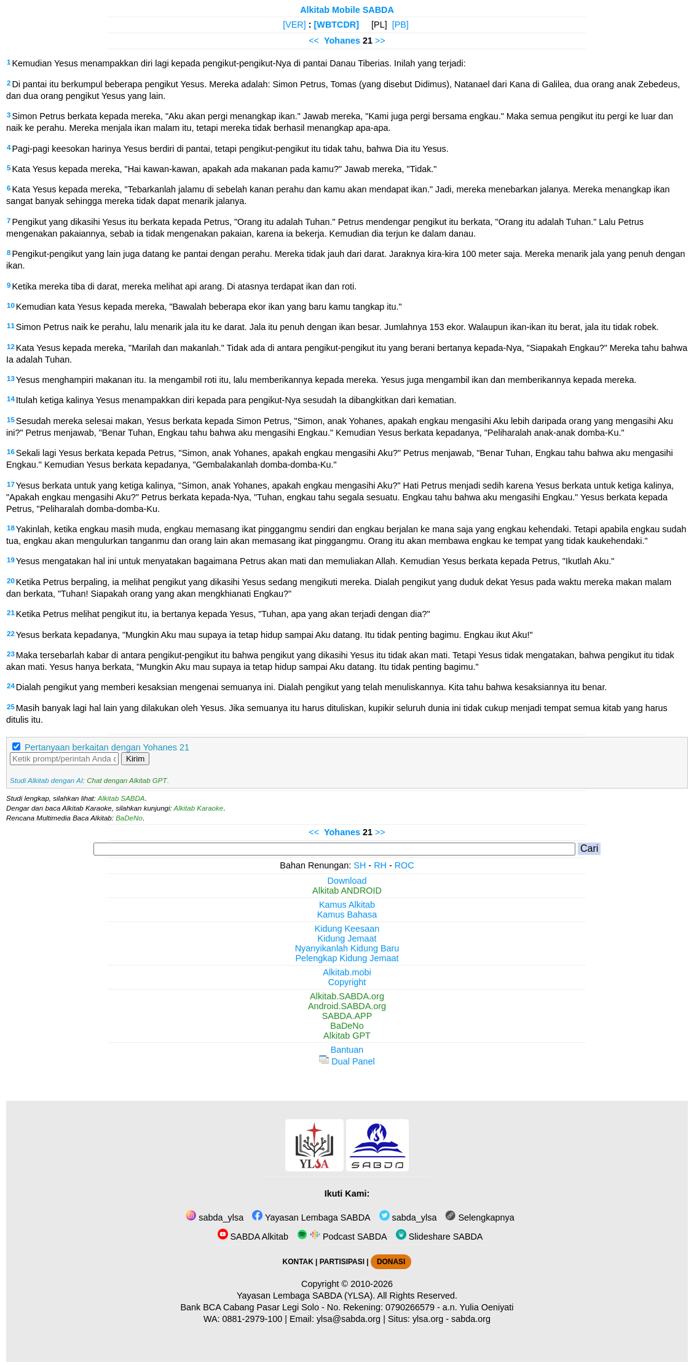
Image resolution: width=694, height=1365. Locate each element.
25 (11, 706)
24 (11, 686)
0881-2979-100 (253, 1319)
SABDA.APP (347, 1016)
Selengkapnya (479, 1217)
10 (11, 305)
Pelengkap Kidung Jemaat (346, 958)
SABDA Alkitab (253, 1236)
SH (359, 865)
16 (11, 451)
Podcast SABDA (342, 1236)
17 (11, 484)
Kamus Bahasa (347, 914)
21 (11, 612)
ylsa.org (427, 1319)
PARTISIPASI (342, 1261)
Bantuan (347, 1050)
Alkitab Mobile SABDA (347, 10)
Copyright (347, 982)
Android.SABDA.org (347, 1006)
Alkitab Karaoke (199, 808)
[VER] (294, 25)
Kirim (135, 758)
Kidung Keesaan (347, 929)
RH (380, 865)
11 (11, 325)
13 (11, 378)
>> (380, 40)
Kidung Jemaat (347, 938)
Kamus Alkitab (347, 905)
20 (11, 580)
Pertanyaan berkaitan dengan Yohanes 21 (107, 747)
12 (11, 346)
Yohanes (342, 40)
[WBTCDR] (337, 25)
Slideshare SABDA (439, 1236)
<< (314, 40)
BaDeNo (129, 818)
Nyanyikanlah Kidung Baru (347, 948)
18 (11, 528)
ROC (404, 865)
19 (11, 560)
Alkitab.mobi (347, 972)
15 (11, 419)
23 (11, 654)
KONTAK (298, 1261)
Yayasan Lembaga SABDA (311, 1217)
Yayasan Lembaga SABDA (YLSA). (306, 1295)
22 (11, 633)
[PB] (400, 25)
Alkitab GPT (347, 1035)
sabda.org (471, 1319)
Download (347, 881)
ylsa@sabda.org (349, 1319)
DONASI (391, 1261)
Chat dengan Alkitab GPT (127, 780)
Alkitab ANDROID (347, 890)
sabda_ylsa (214, 1217)
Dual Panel (346, 1061)
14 (11, 399)
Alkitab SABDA (121, 798)
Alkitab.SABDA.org (347, 996)
